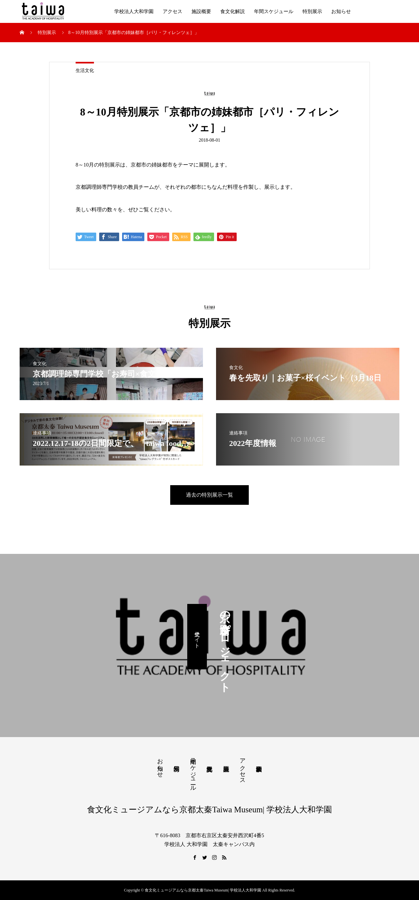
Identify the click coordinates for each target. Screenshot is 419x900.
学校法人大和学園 (134, 11)
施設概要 (201, 11)
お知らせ (341, 11)
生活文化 (85, 70)
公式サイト (197, 636)
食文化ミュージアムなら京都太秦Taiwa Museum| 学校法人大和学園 (209, 809)
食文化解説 (232, 11)
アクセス (172, 11)
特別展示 (312, 11)
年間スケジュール (273, 11)
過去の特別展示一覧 (209, 495)
